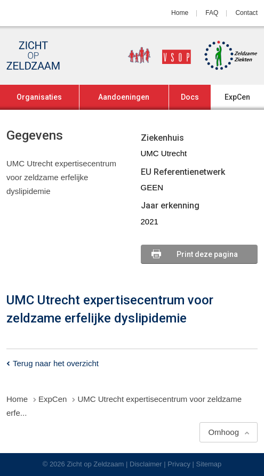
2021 (149, 221)
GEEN (152, 187)
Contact (246, 13)
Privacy (178, 464)
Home (179, 13)
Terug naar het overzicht (56, 363)
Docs (190, 97)
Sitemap (209, 464)
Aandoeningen (123, 97)
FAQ (211, 13)
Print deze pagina (207, 254)
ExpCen (237, 97)
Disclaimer (146, 464)
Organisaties (39, 97)
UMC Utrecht (164, 153)
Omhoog (223, 432)
